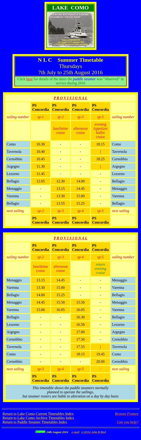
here (29, 79)
